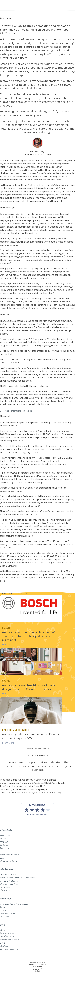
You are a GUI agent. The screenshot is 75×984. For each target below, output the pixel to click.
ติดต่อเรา (4, 907)
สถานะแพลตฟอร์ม (7, 913)
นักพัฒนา (4, 845)
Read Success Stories (37, 748)
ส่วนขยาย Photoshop (9, 881)
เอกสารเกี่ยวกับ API (8, 874)
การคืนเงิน (4, 910)
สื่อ (1, 851)
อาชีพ (2, 943)
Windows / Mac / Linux (9, 884)
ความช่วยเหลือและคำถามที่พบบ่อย (14, 904)
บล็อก (2, 930)
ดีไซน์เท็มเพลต (6, 890)
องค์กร (2, 858)
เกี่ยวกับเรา (4, 946)
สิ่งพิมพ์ (37, 971)
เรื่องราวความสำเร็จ (8, 861)
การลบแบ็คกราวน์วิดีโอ (9, 939)
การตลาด (4, 842)
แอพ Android (5, 887)
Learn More (8, 644)
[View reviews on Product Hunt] (37, 810)
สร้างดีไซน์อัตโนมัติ (8, 936)
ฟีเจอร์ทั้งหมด (5, 835)
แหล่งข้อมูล (4, 916)
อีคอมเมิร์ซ (4, 848)
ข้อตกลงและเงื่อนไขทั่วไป (37, 965)
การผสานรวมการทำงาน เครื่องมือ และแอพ (17, 877)
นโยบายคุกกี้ (37, 967)
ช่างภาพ (3, 838)
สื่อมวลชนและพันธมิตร (9, 949)
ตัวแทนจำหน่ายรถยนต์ (9, 854)
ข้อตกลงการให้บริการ (37, 962)
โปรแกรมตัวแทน (7, 933)
